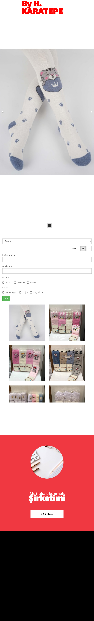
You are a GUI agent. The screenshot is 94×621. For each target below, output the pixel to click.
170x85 (32, 282)
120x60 (19, 282)
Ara (6, 298)
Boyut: (5, 277)
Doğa (23, 292)
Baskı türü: (7, 266)
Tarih (73, 248)
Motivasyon (9, 292)
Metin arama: (8, 254)
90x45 (7, 282)
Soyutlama (37, 292)
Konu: (5, 287)
